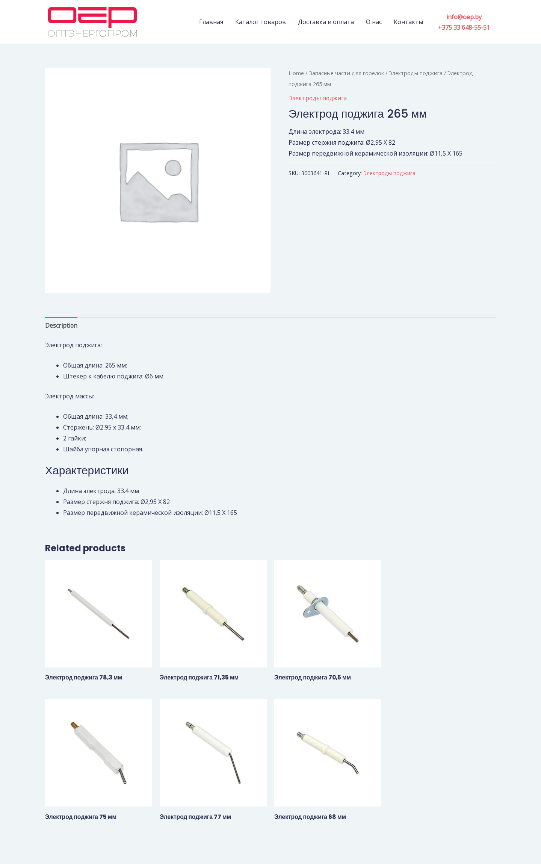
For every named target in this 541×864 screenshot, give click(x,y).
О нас (374, 22)
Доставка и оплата (326, 22)
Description (61, 325)
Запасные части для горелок (347, 73)
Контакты (408, 22)
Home (296, 73)
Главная (211, 22)
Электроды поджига (417, 73)
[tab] (61, 325)
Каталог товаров (260, 22)
